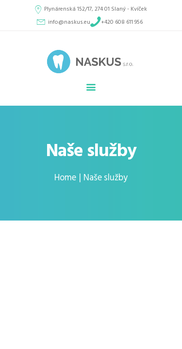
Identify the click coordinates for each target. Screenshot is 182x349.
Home (65, 178)
